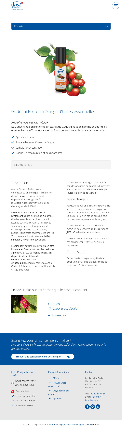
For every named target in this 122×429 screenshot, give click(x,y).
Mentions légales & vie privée (63, 424)
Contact (89, 372)
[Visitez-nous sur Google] (92, 406)
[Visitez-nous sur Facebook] (87, 406)
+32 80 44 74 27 (97, 393)
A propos (56, 398)
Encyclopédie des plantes (58, 392)
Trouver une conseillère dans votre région (43, 356)
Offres (55, 378)
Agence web (85, 424)
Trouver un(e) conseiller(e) (57, 384)
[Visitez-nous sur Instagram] (98, 406)
